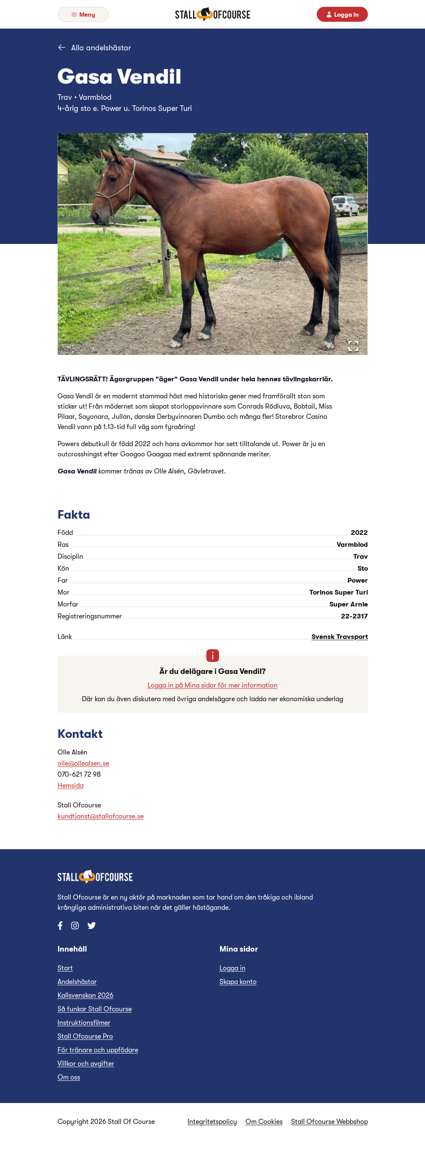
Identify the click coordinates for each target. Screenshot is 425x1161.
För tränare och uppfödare (98, 1050)
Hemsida (71, 785)
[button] (213, 244)
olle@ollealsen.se (83, 763)
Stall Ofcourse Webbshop (329, 1122)
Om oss (69, 1077)
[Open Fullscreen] (353, 345)
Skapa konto (238, 982)
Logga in (233, 968)
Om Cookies (264, 1122)
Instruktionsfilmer (84, 1023)
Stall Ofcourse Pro (85, 1036)
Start (65, 968)
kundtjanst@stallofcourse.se (101, 816)
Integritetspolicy (212, 1122)
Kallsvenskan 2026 (85, 995)
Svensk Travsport (340, 637)
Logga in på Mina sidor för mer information (212, 685)
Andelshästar (77, 982)
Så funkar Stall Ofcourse (95, 1009)
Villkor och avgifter (86, 1064)
